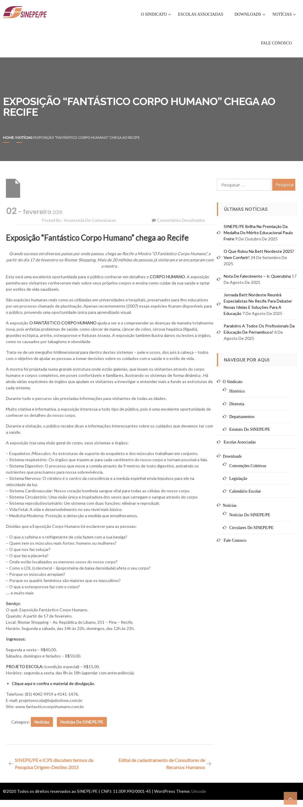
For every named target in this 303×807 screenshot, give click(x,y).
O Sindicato (154, 14)
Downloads (247, 14)
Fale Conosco (276, 43)
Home (8, 137)
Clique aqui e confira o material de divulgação (53, 683)
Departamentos (241, 416)
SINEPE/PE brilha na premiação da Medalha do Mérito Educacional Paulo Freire (258, 232)
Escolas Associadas (200, 14)
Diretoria (236, 404)
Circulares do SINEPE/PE (251, 527)
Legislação (238, 478)
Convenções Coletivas (247, 466)
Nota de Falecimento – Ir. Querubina (257, 276)
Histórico (237, 391)
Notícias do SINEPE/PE (81, 721)
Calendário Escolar (245, 491)
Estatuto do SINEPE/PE (249, 429)
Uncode (198, 791)
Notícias (282, 14)
